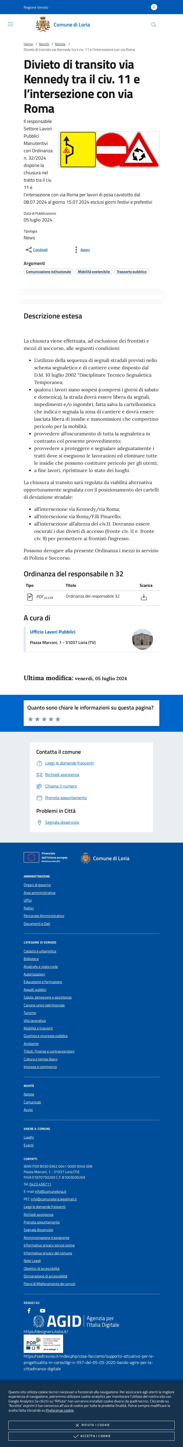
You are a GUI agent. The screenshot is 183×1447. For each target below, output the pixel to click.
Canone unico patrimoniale (44, 1005)
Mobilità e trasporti (38, 1028)
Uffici (28, 900)
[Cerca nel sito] (153, 24)
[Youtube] (42, 1311)
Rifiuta (91, 1425)
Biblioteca (31, 959)
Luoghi (29, 1137)
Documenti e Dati (37, 923)
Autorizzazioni (34, 974)
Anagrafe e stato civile (41, 966)
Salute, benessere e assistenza (48, 997)
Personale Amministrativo (44, 916)
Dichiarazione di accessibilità (45, 1276)
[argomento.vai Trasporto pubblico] (131, 271)
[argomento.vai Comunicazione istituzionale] (48, 271)
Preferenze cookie (60, 1410)
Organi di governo (37, 885)
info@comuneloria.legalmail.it (54, 1199)
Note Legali (32, 1261)
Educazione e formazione (43, 982)
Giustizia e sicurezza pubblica (46, 1036)
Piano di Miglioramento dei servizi (49, 1284)
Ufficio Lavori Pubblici (52, 631)
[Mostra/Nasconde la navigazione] (10, 24)
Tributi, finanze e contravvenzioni (49, 1051)
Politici (29, 908)
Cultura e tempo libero (40, 1059)
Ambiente (31, 1044)
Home (28, 44)
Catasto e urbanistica (40, 951)
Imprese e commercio (40, 1067)
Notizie (60, 44)
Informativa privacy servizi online (49, 1245)
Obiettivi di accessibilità (41, 1268)
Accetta (91, 1436)
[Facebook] (29, 1311)
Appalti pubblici (35, 990)
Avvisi (28, 1110)
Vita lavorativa (35, 1020)
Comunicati (32, 1102)
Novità (44, 44)
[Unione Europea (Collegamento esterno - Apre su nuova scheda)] (47, 858)
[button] (36, 7)
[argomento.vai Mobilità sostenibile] (94, 271)
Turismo (30, 1013)
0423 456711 (40, 1184)
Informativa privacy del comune (48, 1253)
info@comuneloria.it (50, 1191)
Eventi (29, 1145)
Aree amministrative (39, 893)
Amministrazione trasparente (46, 1237)
